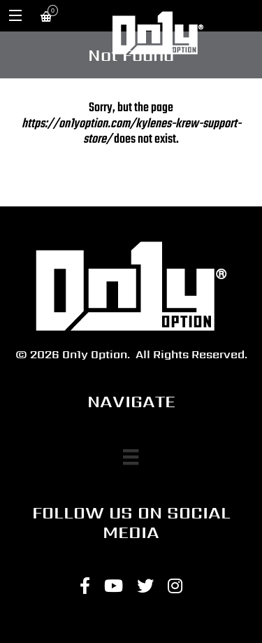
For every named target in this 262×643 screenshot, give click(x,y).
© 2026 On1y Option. (72, 354)
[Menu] (130, 456)
